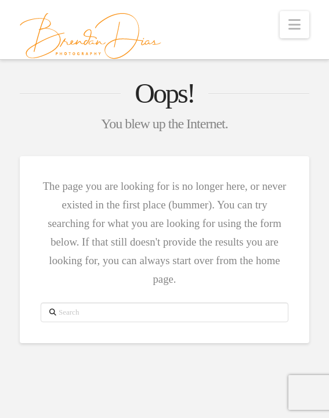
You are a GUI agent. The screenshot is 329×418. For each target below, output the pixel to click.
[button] (294, 24)
